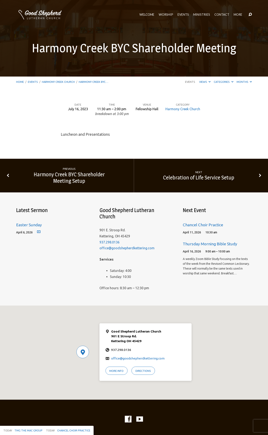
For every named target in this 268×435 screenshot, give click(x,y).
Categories (223, 81)
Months (244, 81)
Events (183, 14)
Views (205, 81)
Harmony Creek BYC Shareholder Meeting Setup (69, 177)
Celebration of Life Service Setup (198, 177)
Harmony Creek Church (58, 81)
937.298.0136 (109, 242)
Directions (143, 370)
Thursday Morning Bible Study (210, 244)
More (238, 14)
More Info (116, 370)
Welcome (146, 14)
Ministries (201, 14)
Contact (221, 14)
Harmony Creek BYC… (93, 81)
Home (20, 81)
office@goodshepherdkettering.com (127, 248)
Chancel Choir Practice (203, 225)
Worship (166, 14)
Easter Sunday (29, 225)
